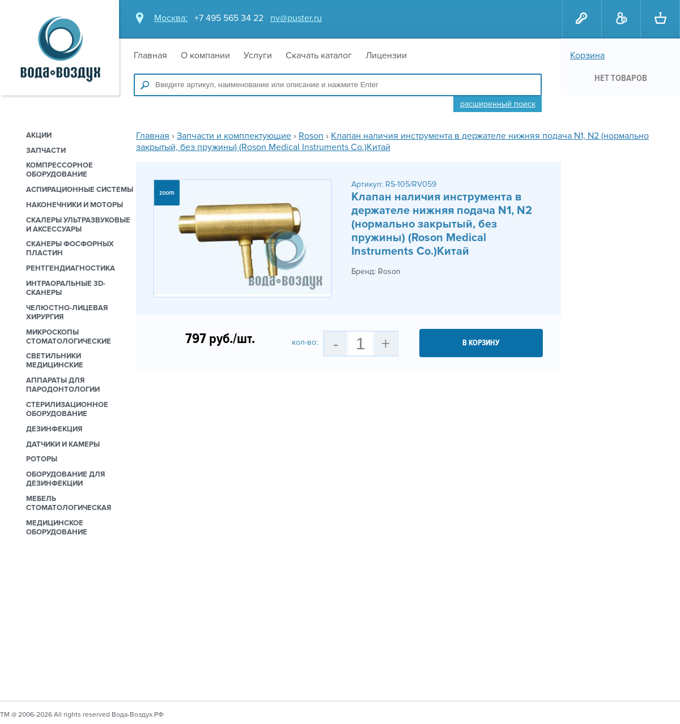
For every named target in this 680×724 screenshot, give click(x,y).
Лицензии (386, 55)
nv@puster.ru (296, 18)
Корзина (587, 55)
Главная (150, 55)
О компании (205, 55)
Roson (311, 136)
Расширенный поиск (498, 104)
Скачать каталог (319, 55)
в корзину (481, 343)
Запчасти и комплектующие (234, 136)
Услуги (258, 55)
